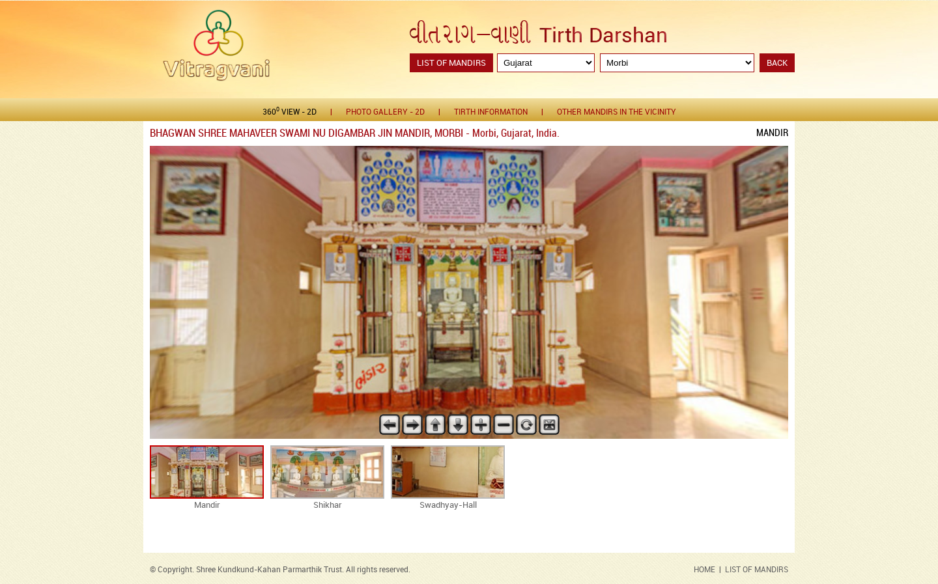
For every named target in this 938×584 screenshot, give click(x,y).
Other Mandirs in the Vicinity (616, 112)
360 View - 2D (290, 112)
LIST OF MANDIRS (756, 570)
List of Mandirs (451, 63)
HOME (704, 570)
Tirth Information (491, 112)
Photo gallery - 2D (385, 112)
